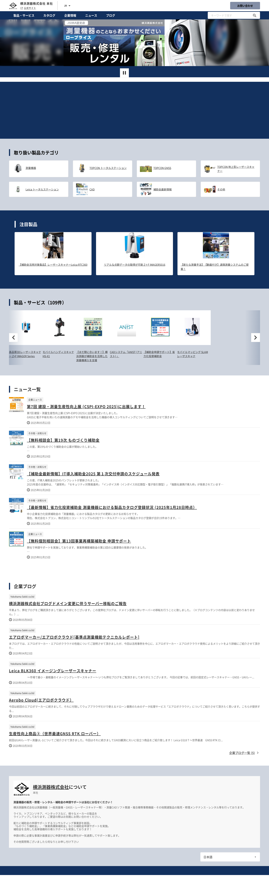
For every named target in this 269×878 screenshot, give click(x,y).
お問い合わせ (245, 5)
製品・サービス (23, 15)
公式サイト (28, 8)
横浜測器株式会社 (51, 787)
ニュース (91, 15)
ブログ (110, 15)
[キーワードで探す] (254, 15)
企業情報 (70, 15)
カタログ (49, 15)
